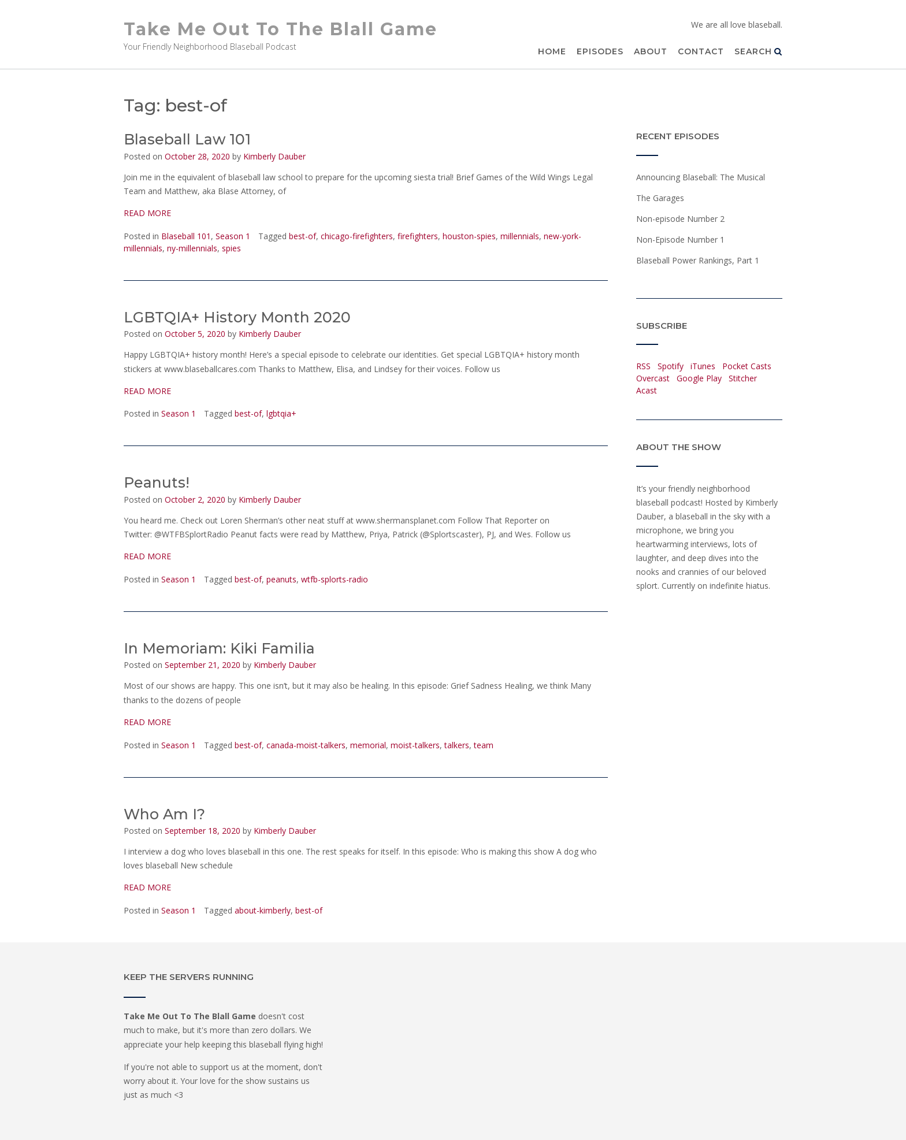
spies (231, 248)
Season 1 (233, 236)
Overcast (653, 378)
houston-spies (469, 236)
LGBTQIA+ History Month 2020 (237, 317)
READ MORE (147, 212)
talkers (456, 745)
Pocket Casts (746, 366)
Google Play (699, 378)
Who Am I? (164, 814)
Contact (701, 51)
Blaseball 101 (186, 236)
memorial (368, 745)
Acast (646, 390)
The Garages (660, 197)
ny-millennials (192, 248)
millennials (519, 236)
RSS (643, 366)
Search (758, 51)
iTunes (702, 366)
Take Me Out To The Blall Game (280, 29)
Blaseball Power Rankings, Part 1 (697, 260)
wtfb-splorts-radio (334, 579)
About (650, 51)
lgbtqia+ (281, 413)
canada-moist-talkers (306, 745)
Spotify (671, 366)
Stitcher (743, 378)
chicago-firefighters (357, 236)
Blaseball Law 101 (187, 139)
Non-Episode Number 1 (680, 239)
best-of (302, 236)
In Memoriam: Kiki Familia (219, 648)
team (483, 745)
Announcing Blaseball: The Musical (700, 177)
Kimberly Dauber (274, 156)
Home (552, 51)
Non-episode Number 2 (680, 218)
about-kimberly (263, 910)
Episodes (600, 51)
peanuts (281, 579)
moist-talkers (415, 745)
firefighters (418, 236)
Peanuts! (157, 482)
